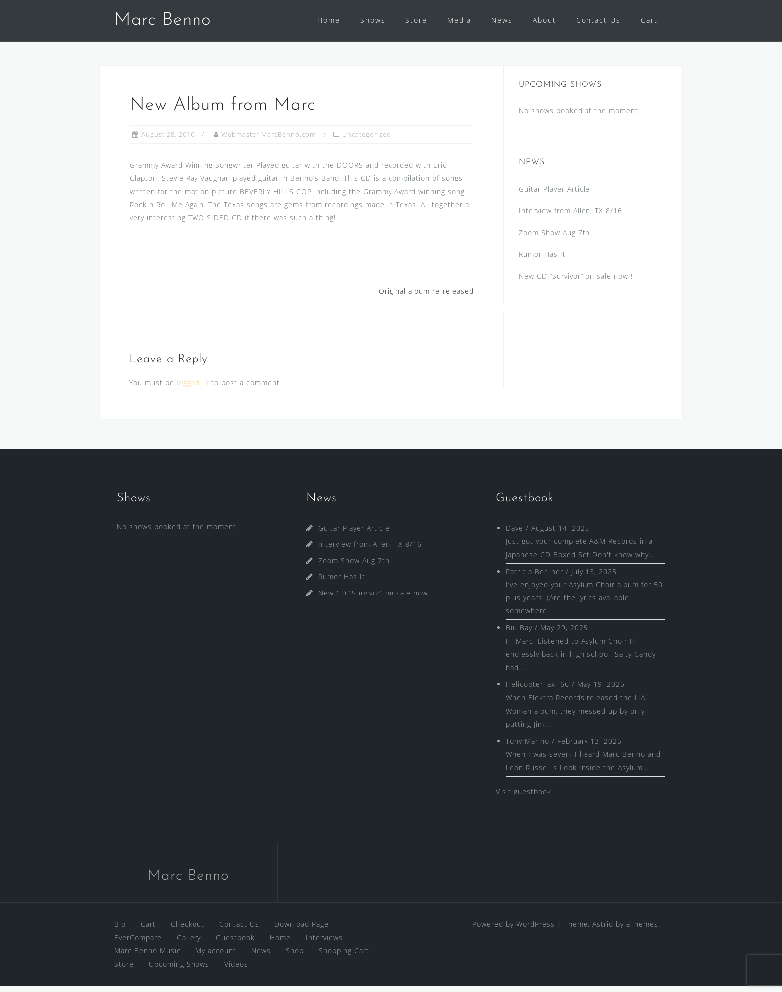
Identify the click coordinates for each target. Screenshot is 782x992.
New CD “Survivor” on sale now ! (576, 282)
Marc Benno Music (147, 957)
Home (328, 20)
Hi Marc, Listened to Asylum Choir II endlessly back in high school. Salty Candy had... (581, 661)
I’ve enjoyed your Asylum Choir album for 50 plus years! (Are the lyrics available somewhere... (584, 604)
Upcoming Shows (179, 970)
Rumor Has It (542, 260)
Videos (236, 970)
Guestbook (235, 944)
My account (216, 957)
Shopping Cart (344, 957)
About (544, 20)
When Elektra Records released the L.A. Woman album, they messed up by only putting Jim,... (576, 717)
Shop (295, 957)
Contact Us (598, 20)
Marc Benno (162, 20)
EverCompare (138, 944)
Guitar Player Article (554, 195)
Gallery (189, 944)
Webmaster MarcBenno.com (268, 140)
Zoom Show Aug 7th (554, 239)
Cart (649, 20)
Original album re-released (426, 297)
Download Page (301, 930)
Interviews (324, 944)
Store (416, 20)
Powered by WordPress (513, 930)
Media (459, 20)
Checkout (187, 930)
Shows (373, 20)
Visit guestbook (523, 797)
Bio (120, 930)
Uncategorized (366, 140)
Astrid (602, 930)
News (502, 20)
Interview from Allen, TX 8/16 (570, 217)
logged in (193, 389)
